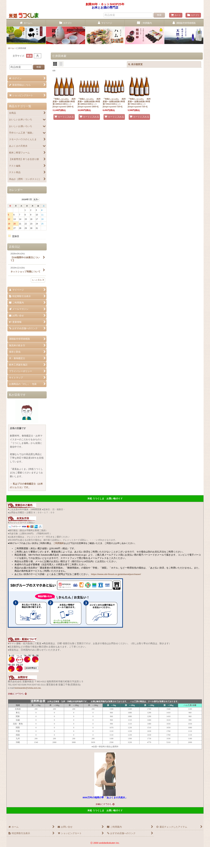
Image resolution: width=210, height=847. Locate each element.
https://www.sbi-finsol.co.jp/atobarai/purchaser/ (116, 574)
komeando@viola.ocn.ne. (28, 688)
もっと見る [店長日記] (38, 280)
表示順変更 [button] (135, 64)
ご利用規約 (58, 543)
